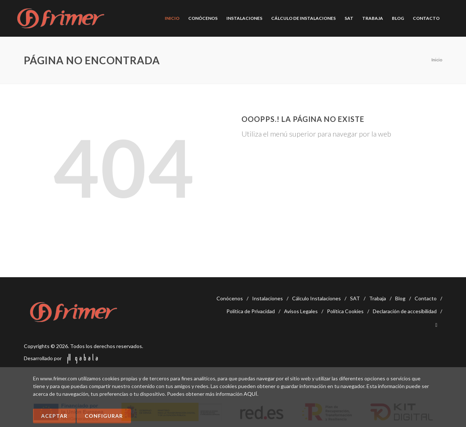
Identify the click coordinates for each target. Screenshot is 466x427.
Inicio (437, 59)
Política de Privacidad (250, 311)
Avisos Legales (301, 311)
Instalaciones (267, 298)
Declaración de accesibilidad (405, 311)
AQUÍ (250, 394)
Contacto (426, 298)
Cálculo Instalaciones (316, 298)
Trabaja (377, 298)
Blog (400, 298)
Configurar (104, 416)
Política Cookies (345, 311)
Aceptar (54, 416)
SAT (355, 298)
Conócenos (229, 298)
